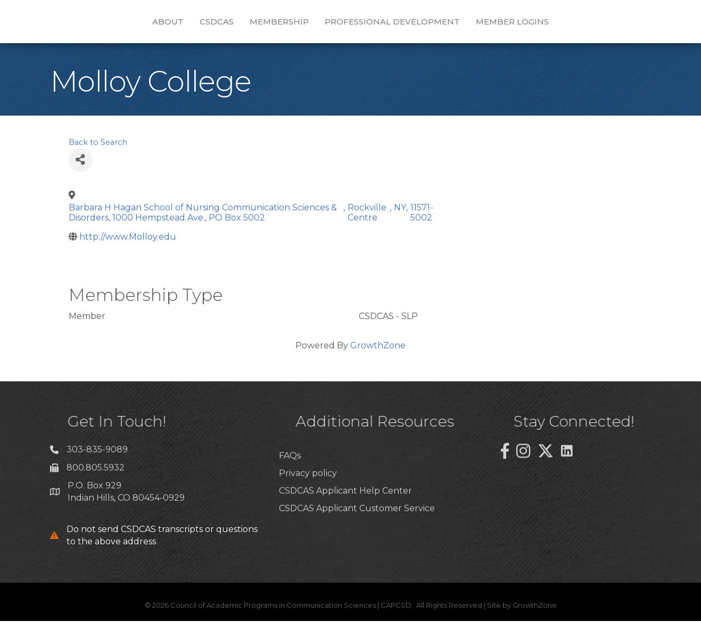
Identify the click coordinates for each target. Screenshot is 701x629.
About (106, 25)
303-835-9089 (97, 462)
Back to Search (98, 150)
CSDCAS (155, 25)
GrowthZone (378, 353)
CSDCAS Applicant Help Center (345, 522)
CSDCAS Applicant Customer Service (357, 540)
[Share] (81, 168)
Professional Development (453, 25)
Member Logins (573, 25)
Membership (218, 25)
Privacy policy (308, 505)
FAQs (290, 487)
